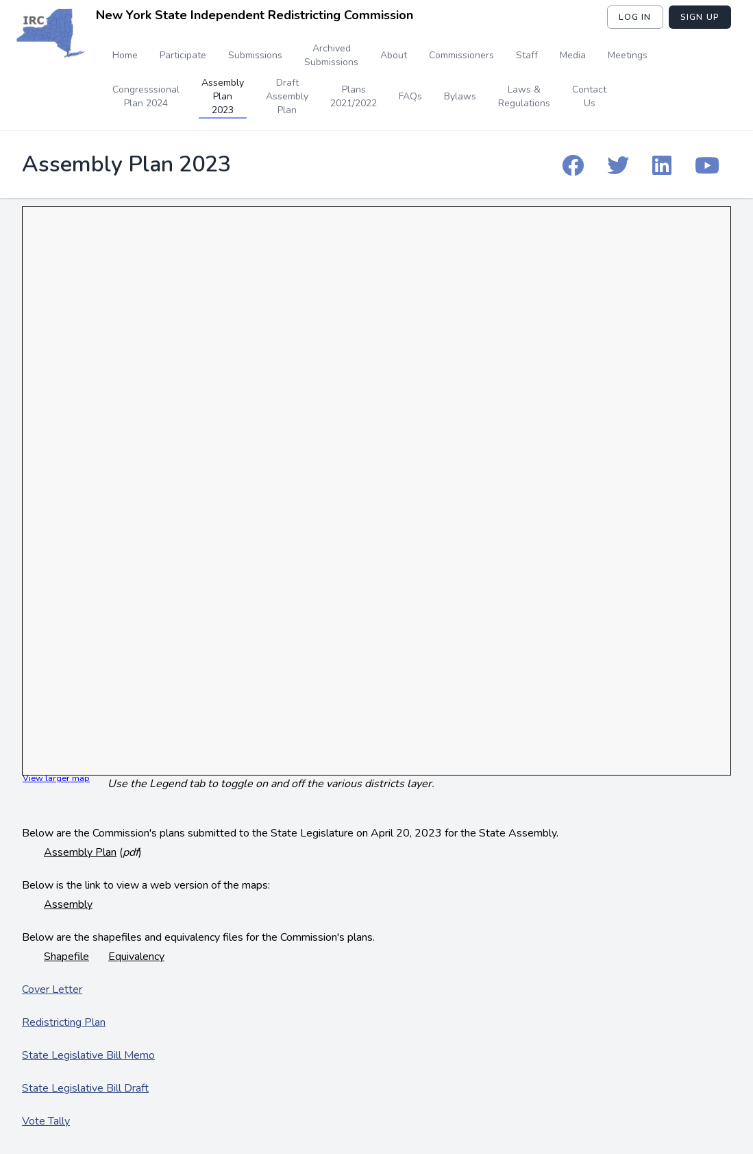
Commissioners (461, 55)
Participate (183, 55)
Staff (527, 55)
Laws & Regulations (524, 96)
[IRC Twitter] (618, 165)
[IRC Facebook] (572, 165)
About (393, 55)
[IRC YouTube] (707, 165)
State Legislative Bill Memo (88, 1055)
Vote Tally (46, 1121)
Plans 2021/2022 (353, 96)
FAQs (410, 96)
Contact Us (589, 96)
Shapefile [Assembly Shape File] (66, 956)
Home (125, 55)
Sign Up (699, 17)
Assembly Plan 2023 (222, 96)
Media (573, 55)
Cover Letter (52, 989)
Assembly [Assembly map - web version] (68, 904)
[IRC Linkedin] (662, 165)
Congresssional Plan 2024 (146, 96)
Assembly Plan (80, 852)
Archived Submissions (331, 55)
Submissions (255, 55)
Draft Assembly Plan (287, 96)
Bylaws (460, 96)
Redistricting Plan (64, 1022)
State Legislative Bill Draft (85, 1088)
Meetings (627, 55)
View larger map (56, 778)
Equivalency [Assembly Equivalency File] (136, 956)
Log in (635, 17)
